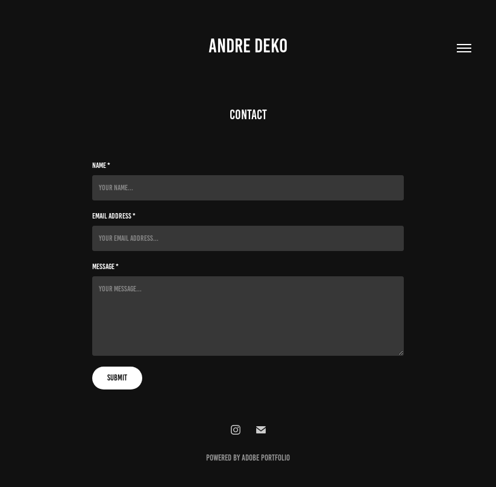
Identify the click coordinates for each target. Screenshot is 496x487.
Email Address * (114, 216)
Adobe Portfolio (266, 457)
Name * (101, 165)
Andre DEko (248, 46)
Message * (105, 266)
